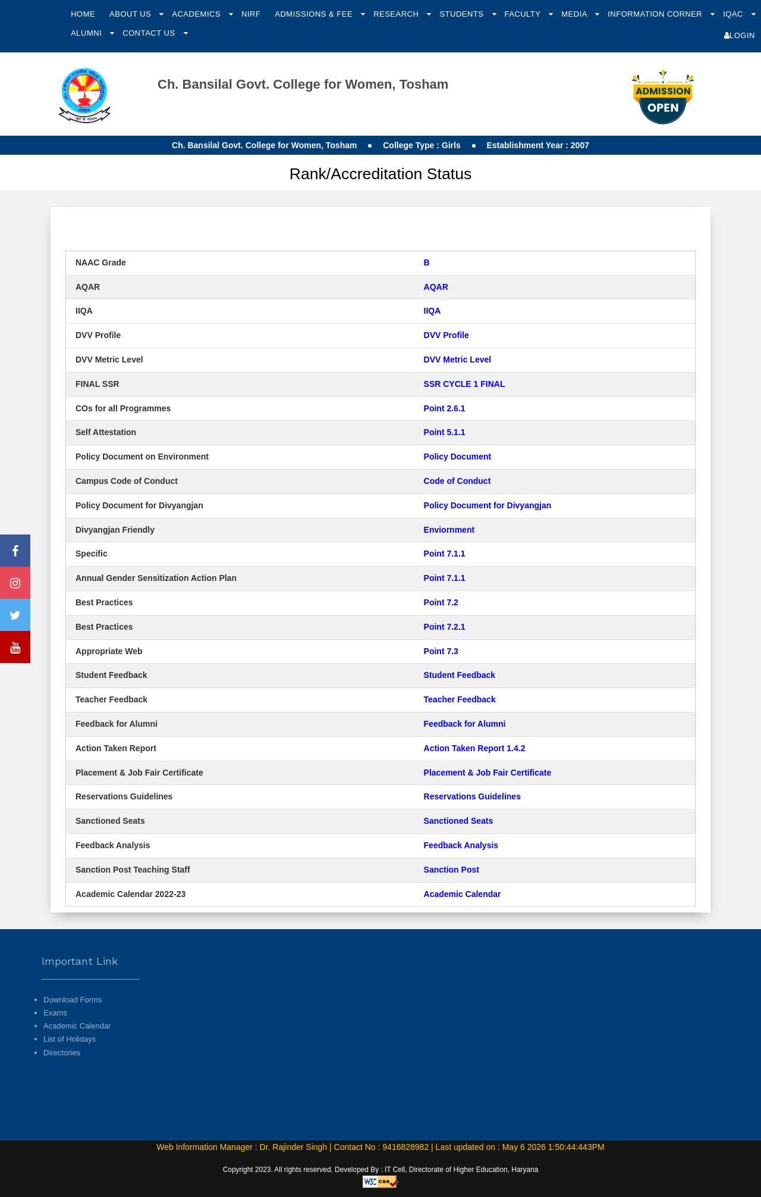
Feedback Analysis (461, 845)
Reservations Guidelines (472, 796)
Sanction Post (451, 869)
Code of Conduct (457, 481)
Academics (197, 14)
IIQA (433, 310)
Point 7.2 (441, 602)
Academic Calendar (462, 894)
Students (462, 14)
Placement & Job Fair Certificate (488, 772)
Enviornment (449, 530)
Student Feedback (460, 675)
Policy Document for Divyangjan (488, 505)
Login (739, 35)
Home (83, 14)
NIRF (250, 14)
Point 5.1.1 (445, 432)
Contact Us (149, 33)
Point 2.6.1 (445, 408)
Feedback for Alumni (465, 724)
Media (575, 14)
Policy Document (458, 456)
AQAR (436, 287)
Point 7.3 (441, 651)
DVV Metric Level (458, 359)
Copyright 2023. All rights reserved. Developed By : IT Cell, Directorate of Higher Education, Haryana (381, 1169)
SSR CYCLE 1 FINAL (464, 384)
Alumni (87, 33)
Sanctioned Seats (458, 821)
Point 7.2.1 (445, 627)
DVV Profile (446, 335)
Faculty (523, 14)
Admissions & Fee (315, 14)
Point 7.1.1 (445, 553)
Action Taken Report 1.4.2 (475, 748)
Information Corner (656, 14)
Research (397, 14)
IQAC (734, 14)
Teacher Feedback (460, 699)
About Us (131, 14)
